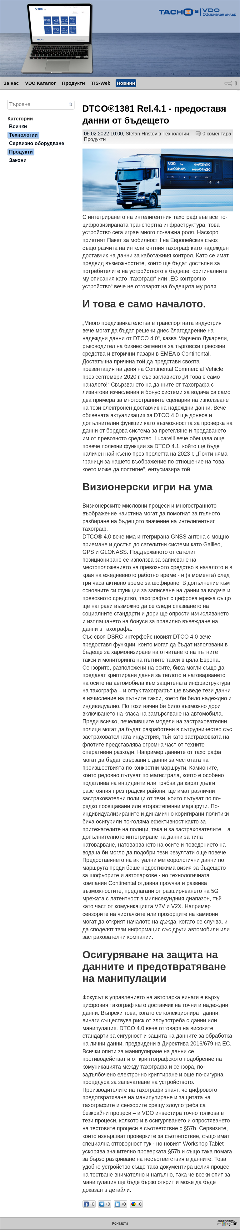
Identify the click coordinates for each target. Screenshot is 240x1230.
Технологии (175, 133)
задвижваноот (228, 1222)
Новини (126, 83)
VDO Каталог (40, 83)
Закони (18, 160)
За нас (11, 83)
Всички (18, 126)
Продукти (73, 83)
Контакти (120, 1223)
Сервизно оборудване (36, 143)
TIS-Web (101, 83)
